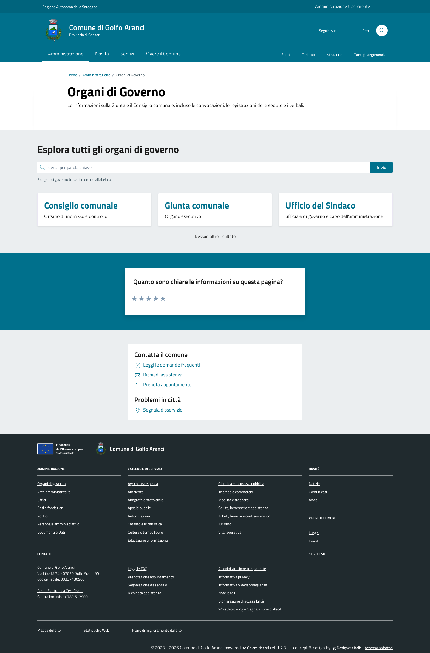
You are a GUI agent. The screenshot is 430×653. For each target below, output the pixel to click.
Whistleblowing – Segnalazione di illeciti (250, 609)
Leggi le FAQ (137, 569)
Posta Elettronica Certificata (60, 591)
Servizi (127, 53)
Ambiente (135, 492)
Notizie (314, 484)
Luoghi (314, 533)
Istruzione (334, 54)
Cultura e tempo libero (145, 532)
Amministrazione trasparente (342, 6)
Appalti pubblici (139, 508)
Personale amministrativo (58, 524)
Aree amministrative (53, 492)
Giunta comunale (197, 205)
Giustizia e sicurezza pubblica (241, 484)
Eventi (314, 541)
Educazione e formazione (148, 540)
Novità (102, 53)
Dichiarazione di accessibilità (241, 601)
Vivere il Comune (163, 53)
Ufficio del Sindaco (320, 205)
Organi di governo (51, 484)
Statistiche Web (96, 630)
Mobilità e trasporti (233, 500)
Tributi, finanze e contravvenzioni (244, 516)
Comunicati (318, 492)
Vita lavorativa (229, 532)
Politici (42, 516)
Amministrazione (65, 53)
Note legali (226, 593)
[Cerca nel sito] (382, 30)
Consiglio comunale (81, 205)
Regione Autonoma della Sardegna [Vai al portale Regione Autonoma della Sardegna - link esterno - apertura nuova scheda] (69, 7)
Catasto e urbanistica (145, 524)
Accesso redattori (379, 648)
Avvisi (313, 500)
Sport (285, 54)
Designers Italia (347, 648)
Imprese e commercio (235, 492)
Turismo (308, 54)
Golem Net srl (258, 648)
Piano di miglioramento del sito (157, 630)
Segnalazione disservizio (147, 585)
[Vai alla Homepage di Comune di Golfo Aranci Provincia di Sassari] (96, 30)
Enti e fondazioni (50, 508)
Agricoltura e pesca (143, 484)
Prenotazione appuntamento (151, 577)
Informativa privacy (234, 577)
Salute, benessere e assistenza (243, 508)
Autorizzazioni (139, 516)
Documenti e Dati (51, 532)
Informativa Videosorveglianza (242, 585)
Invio (381, 167)
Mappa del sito (49, 630)
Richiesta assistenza (144, 593)
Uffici (41, 500)
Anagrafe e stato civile (145, 500)
